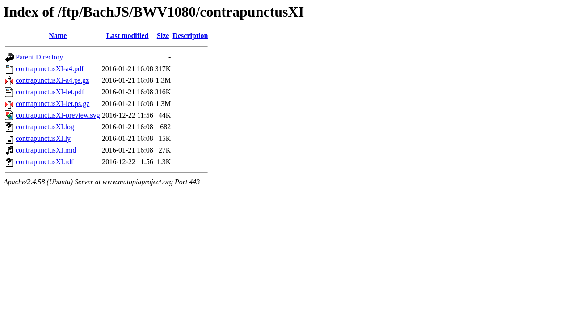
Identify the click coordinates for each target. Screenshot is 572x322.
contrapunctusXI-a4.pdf (50, 68)
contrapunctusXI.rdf (44, 161)
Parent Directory (39, 57)
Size (163, 35)
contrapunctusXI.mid (46, 150)
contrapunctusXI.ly (43, 138)
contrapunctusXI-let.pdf (50, 92)
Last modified (127, 35)
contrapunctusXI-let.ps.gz (52, 103)
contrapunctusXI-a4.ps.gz (52, 80)
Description (190, 35)
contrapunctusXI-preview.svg (58, 115)
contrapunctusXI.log (45, 127)
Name (58, 35)
